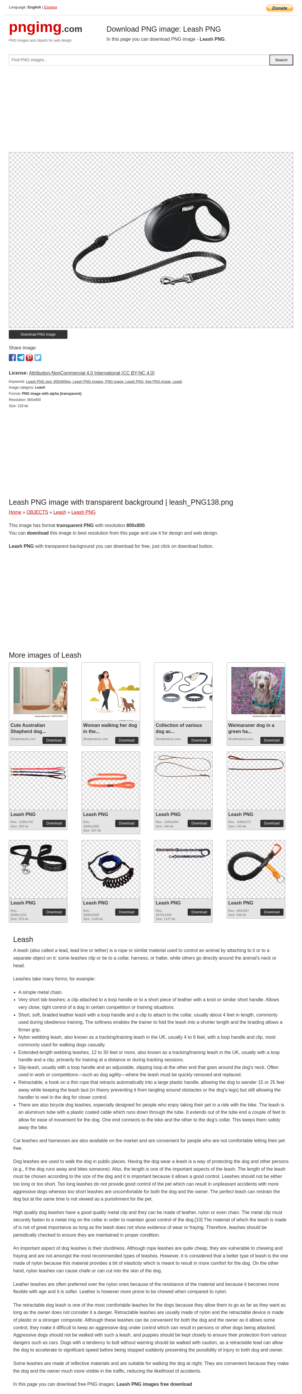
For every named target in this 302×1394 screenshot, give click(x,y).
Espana (50, 7)
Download (54, 740)
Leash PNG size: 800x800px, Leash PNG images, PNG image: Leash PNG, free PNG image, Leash (104, 382)
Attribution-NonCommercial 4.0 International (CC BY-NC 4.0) (92, 372)
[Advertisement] (151, 111)
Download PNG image (38, 334)
